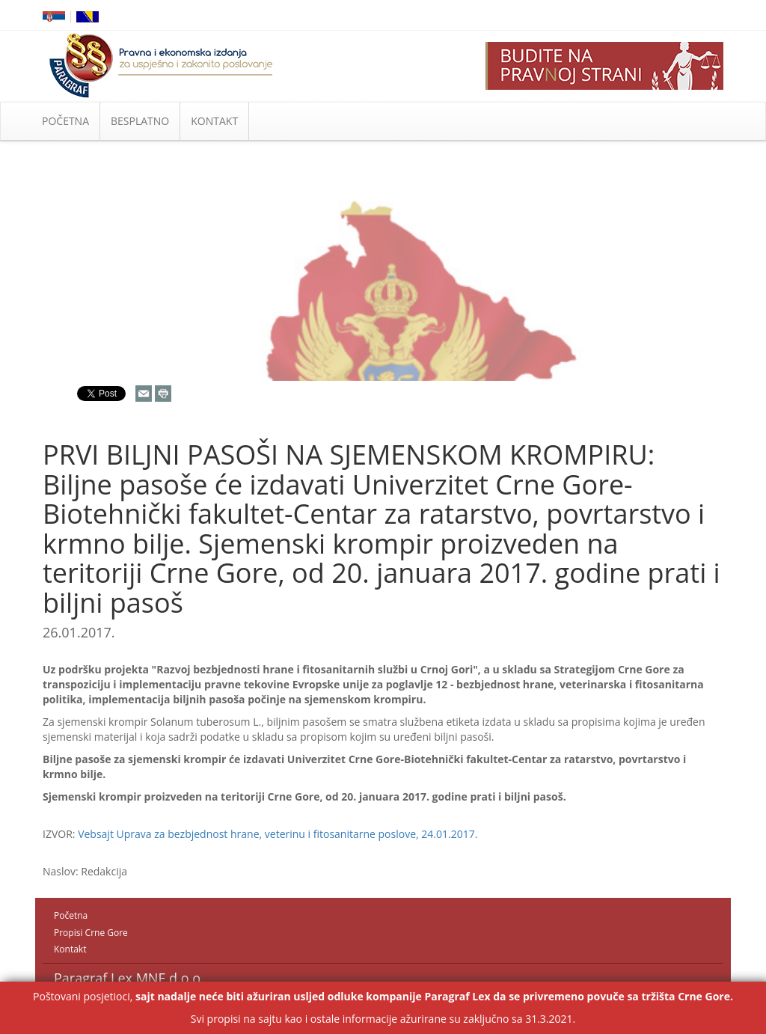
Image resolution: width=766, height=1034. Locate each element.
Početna (71, 915)
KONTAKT (214, 121)
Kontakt (70, 949)
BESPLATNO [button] (140, 121)
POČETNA (65, 121)
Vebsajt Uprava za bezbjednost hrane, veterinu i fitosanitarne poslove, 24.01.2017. (277, 834)
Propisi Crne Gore (91, 932)
